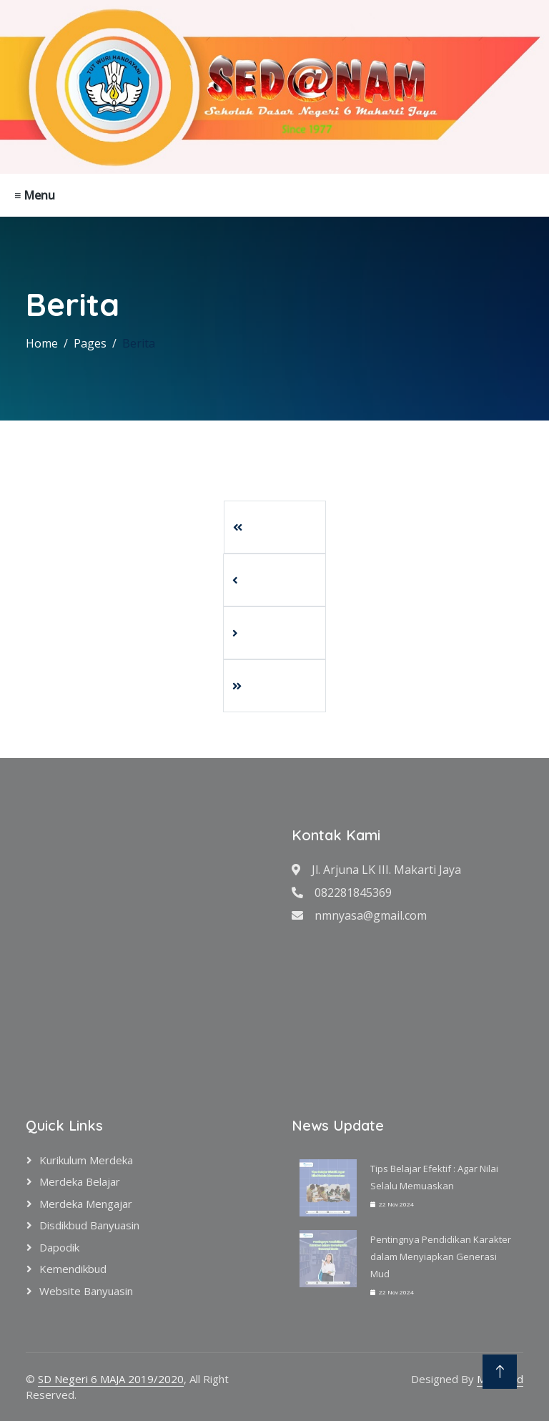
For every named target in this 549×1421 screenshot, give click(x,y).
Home (42, 343)
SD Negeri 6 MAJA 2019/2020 (111, 1379)
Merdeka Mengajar (85, 1203)
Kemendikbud (73, 1269)
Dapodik (59, 1247)
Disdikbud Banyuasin (89, 1225)
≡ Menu (34, 195)
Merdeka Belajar (79, 1181)
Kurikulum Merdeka (86, 1160)
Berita (138, 343)
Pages (90, 343)
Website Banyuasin (86, 1291)
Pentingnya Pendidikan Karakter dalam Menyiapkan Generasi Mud (440, 1256)
